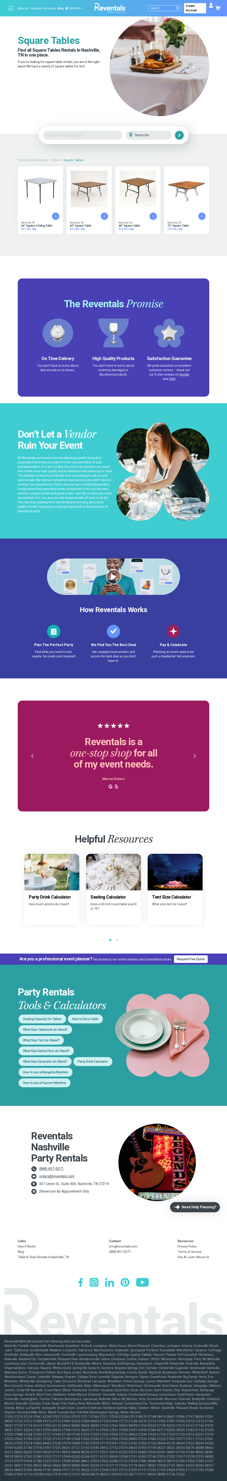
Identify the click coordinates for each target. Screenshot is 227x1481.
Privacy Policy (187, 1246)
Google (184, 374)
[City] (155, 135)
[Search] (166, 8)
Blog (60, 8)
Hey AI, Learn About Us (193, 1257)
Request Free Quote (43, 8)
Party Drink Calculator (93, 1061)
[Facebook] (80, 1283)
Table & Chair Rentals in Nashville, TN (43, 1257)
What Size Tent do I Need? (41, 1040)
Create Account (191, 8)
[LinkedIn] (109, 1283)
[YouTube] (142, 1283)
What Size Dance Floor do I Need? (46, 1051)
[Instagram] (94, 1283)
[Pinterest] (125, 1283)
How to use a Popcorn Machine (44, 1083)
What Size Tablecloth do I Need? (45, 1029)
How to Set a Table (85, 1019)
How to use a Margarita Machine (45, 1072)
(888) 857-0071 (51, 1169)
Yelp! (172, 379)
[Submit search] (177, 8)
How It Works (27, 1246)
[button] (32, 756)
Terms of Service (190, 1252)
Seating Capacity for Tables (42, 1019)
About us (23, 8)
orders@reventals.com (56, 1176)
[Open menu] (11, 8)
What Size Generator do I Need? (45, 1061)
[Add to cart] (55, 216)
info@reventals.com (123, 1246)
